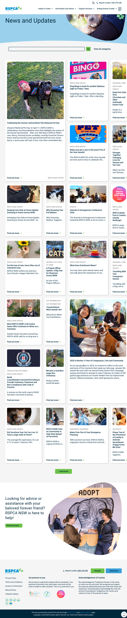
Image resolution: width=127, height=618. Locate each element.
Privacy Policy (72, 612)
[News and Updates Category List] (106, 49)
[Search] (46, 49)
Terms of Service (85, 612)
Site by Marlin (88, 615)
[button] (45, 8)
